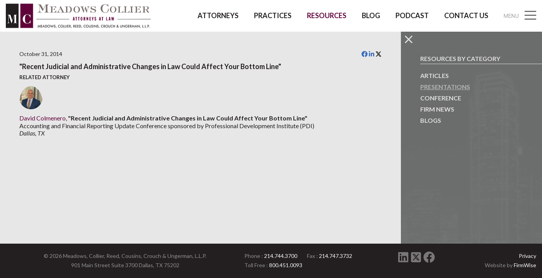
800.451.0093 (285, 265)
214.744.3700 (280, 256)
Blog (371, 15)
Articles (434, 75)
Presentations (445, 86)
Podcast (412, 15)
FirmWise (525, 265)
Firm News (437, 109)
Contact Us (466, 15)
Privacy (527, 256)
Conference (440, 98)
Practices (272, 15)
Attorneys (218, 15)
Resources (326, 15)
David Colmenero (42, 118)
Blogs (430, 120)
